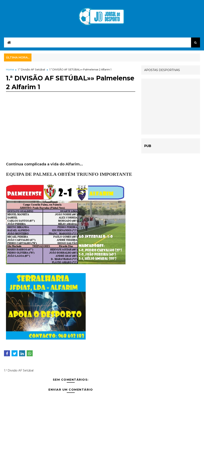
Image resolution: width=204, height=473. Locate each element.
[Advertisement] (70, 134)
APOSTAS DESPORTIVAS (162, 70)
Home (10, 69)
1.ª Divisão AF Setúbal (31, 69)
